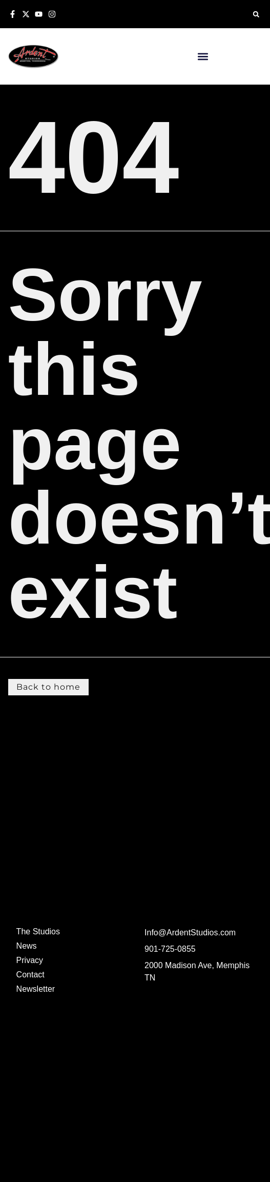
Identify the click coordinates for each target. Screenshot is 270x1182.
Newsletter (35, 989)
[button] (256, 14)
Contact (30, 974)
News (26, 945)
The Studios (38, 931)
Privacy (29, 960)
